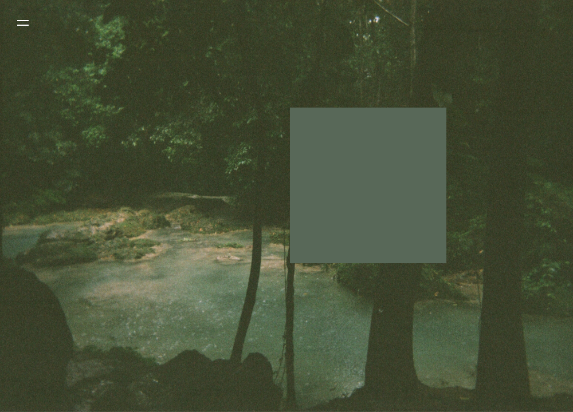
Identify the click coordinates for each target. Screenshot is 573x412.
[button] (23, 23)
